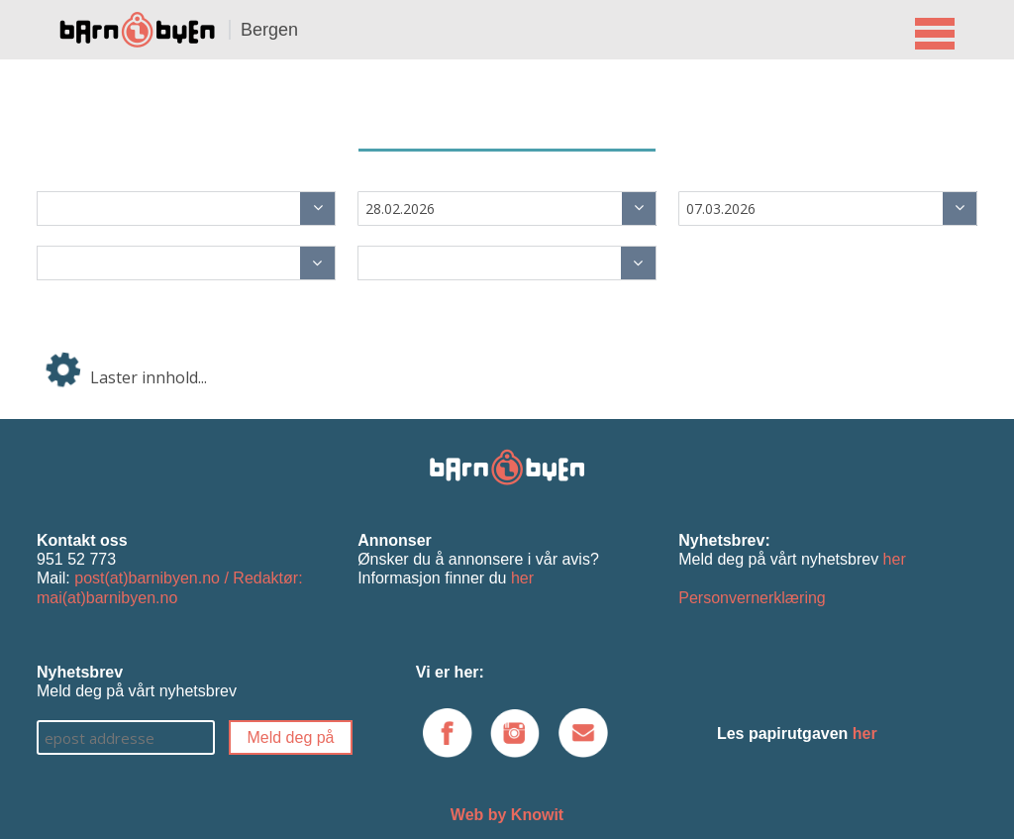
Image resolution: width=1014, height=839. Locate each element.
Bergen (269, 30)
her (522, 578)
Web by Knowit (507, 814)
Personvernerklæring (752, 597)
